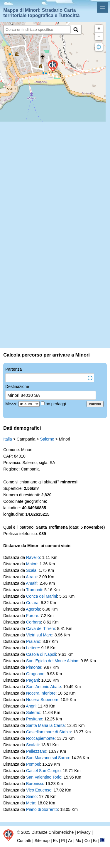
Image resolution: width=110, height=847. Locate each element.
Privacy (84, 832)
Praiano (33, 641)
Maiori (31, 564)
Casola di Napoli (41, 654)
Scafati (32, 744)
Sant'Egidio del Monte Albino (52, 660)
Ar (70, 840)
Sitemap (42, 840)
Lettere (32, 648)
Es (55, 840)
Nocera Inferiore (40, 693)
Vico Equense (38, 790)
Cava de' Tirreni (40, 628)
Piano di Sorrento (42, 809)
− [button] (99, 36)
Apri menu (102, 7)
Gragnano (35, 673)
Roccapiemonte (40, 738)
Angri (30, 706)
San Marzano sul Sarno (47, 757)
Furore (32, 615)
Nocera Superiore (42, 699)
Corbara (33, 622)
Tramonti (34, 589)
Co (87, 840)
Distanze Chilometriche (52, 832)
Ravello (33, 557)
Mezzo (11, 403)
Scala (31, 570)
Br (95, 840)
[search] (37, 29)
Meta (30, 803)
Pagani (32, 680)
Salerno (47, 439)
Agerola (33, 609)
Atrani (31, 576)
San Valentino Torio (43, 777)
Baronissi (34, 783)
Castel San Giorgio (43, 770)
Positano (34, 719)
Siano (31, 796)
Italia (7, 439)
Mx (78, 840)
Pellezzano (36, 751)
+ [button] (99, 28)
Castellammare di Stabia (48, 732)
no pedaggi (56, 403)
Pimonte (33, 667)
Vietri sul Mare (39, 635)
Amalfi (31, 583)
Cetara (32, 602)
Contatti (24, 840)
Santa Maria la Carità (45, 725)
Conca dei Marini (41, 596)
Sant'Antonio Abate (43, 686)
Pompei (33, 764)
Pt (63, 840)
